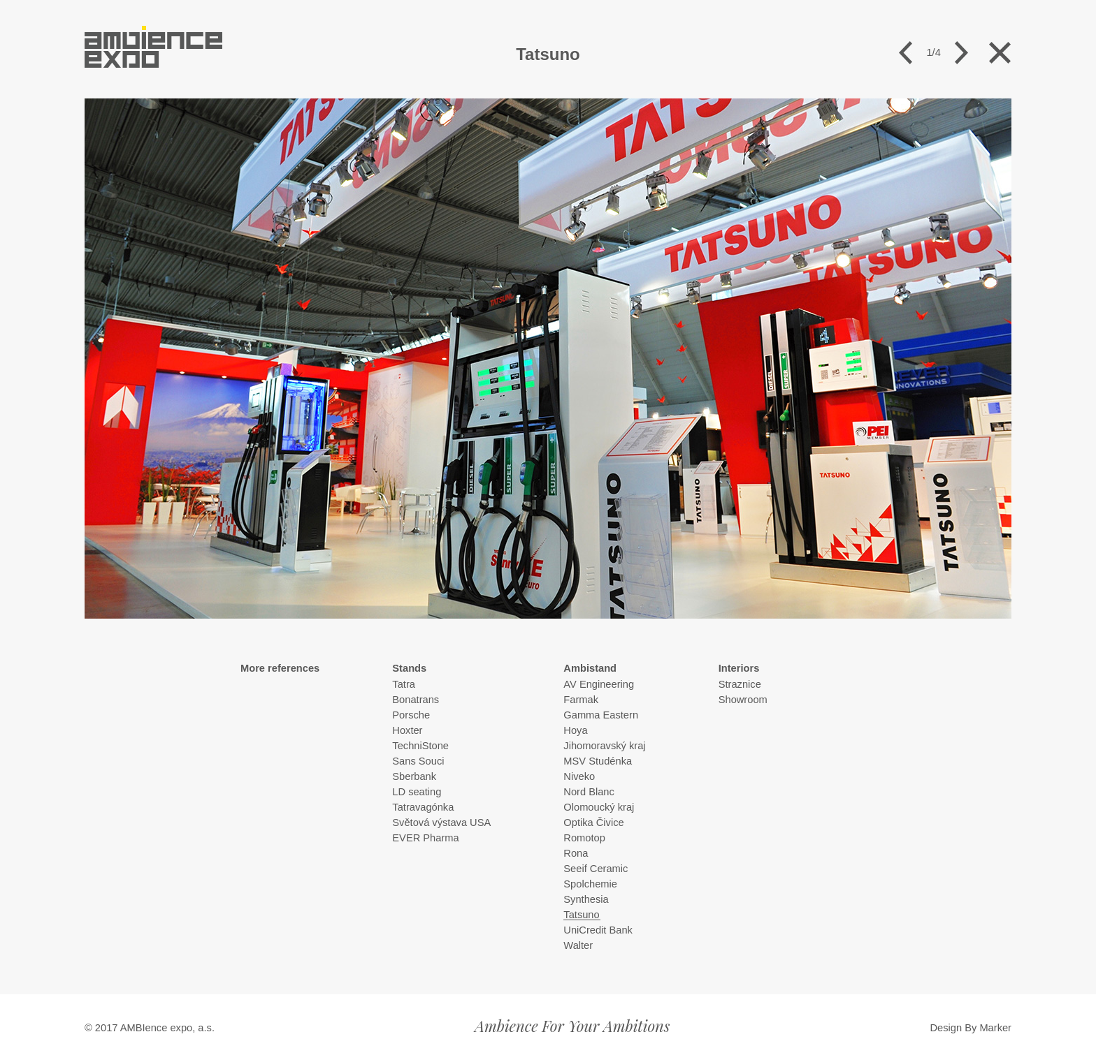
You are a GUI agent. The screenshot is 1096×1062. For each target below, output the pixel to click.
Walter (578, 945)
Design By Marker (970, 1027)
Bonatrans (415, 699)
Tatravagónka (423, 807)
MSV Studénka (597, 761)
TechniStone (420, 745)
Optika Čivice (593, 822)
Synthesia (585, 899)
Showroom (743, 699)
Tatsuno (581, 914)
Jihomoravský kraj (604, 745)
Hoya (575, 730)
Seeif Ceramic (595, 868)
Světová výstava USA (441, 822)
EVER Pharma (425, 837)
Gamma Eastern (600, 715)
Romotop (584, 837)
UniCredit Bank (598, 930)
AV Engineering (598, 684)
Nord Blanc (588, 791)
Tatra (403, 684)
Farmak (580, 699)
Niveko (579, 776)
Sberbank (414, 776)
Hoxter (407, 730)
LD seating (416, 791)
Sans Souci (418, 761)
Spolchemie (590, 884)
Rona (575, 853)
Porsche (411, 715)
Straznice (740, 684)
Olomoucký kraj (598, 807)
